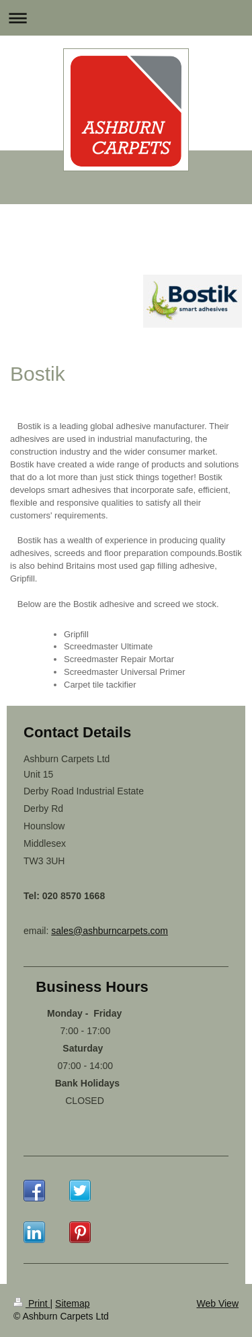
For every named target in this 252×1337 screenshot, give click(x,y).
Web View (217, 1303)
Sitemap (72, 1303)
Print (31, 1303)
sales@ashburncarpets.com (109, 930)
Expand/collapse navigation (126, 17)
